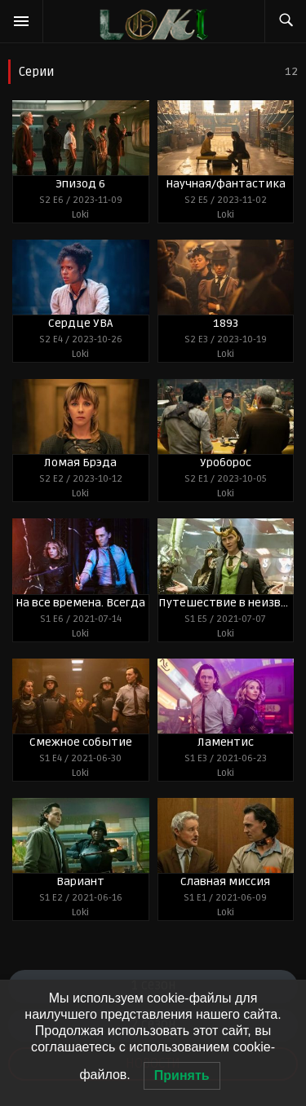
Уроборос (225, 462)
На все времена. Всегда (80, 603)
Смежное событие (80, 742)
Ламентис (225, 742)
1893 (225, 323)
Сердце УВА (80, 323)
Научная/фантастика (226, 184)
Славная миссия (225, 881)
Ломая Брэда (80, 462)
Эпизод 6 (80, 184)
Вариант (80, 881)
